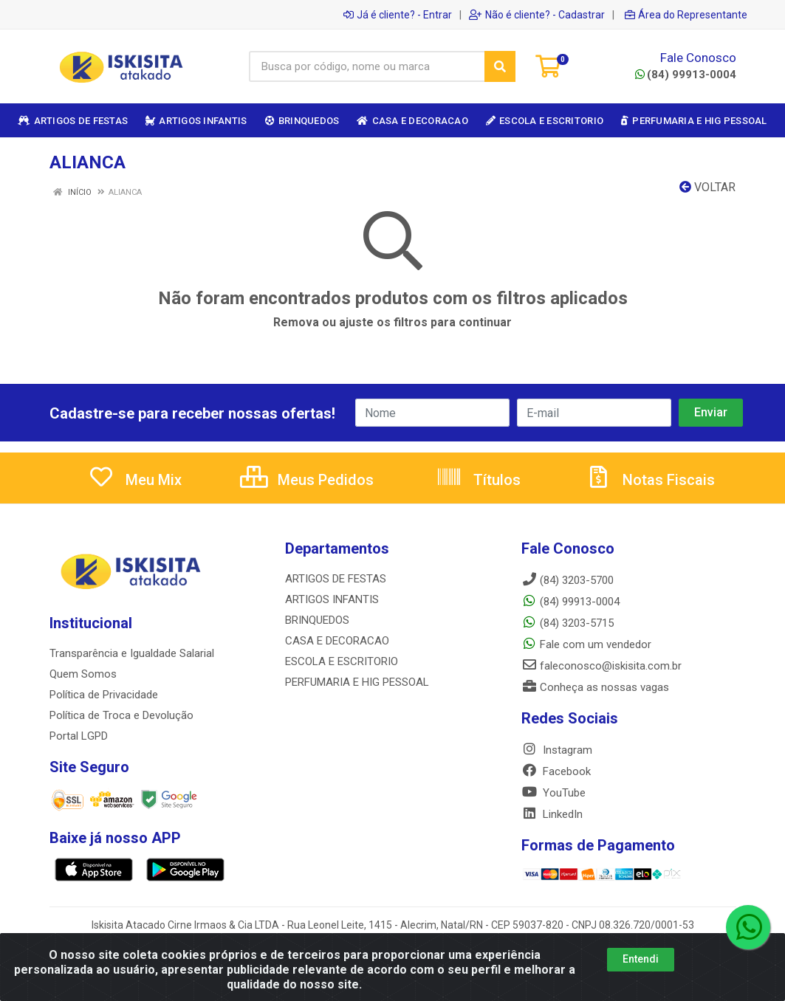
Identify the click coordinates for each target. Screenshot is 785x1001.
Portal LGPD (78, 736)
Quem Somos (83, 674)
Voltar (707, 187)
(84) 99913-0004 (685, 74)
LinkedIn (552, 814)
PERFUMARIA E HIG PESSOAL (357, 682)
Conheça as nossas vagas (595, 687)
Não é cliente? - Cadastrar (537, 15)
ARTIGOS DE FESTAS (335, 578)
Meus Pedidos (307, 480)
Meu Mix (135, 480)
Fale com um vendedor (586, 644)
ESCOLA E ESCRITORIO (341, 661)
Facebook (556, 771)
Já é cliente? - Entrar (397, 15)
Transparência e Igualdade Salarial (131, 653)
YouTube (553, 792)
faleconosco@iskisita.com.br (601, 666)
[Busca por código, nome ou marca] (367, 66)
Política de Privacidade (103, 694)
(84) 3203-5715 (567, 623)
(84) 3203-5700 (567, 580)
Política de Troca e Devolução (121, 715)
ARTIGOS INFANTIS (332, 599)
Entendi (641, 959)
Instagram (556, 750)
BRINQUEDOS (317, 620)
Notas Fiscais (650, 480)
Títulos (478, 480)
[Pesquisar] (499, 66)
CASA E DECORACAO (337, 640)
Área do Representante (686, 15)
